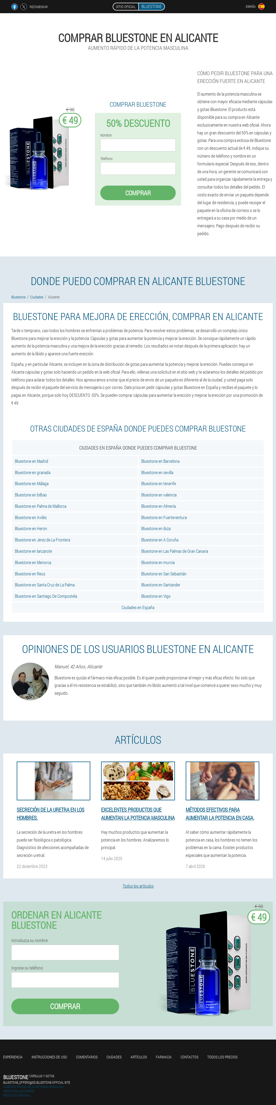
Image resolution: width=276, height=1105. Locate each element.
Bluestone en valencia (159, 495)
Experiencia (13, 1056)
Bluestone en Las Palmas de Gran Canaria (174, 551)
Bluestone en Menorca (33, 562)
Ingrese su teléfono (27, 968)
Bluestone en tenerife (158, 483)
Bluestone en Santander (160, 585)
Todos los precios (222, 1056)
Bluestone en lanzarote (33, 551)
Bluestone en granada (32, 472)
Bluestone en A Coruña (159, 540)
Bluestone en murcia (158, 562)
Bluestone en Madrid (31, 461)
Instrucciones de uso (49, 1056)
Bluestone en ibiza (156, 528)
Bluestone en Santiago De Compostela (46, 596)
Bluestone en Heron (31, 528)
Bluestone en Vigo (156, 596)
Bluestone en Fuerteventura (164, 517)
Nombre (106, 135)
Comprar (138, 193)
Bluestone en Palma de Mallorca (40, 506)
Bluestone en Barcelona (160, 461)
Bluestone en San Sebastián (164, 573)
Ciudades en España (138, 607)
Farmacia (164, 1056)
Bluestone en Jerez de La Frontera (42, 540)
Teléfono (106, 159)
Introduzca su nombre (29, 940)
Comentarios (87, 1056)
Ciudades (114, 1056)
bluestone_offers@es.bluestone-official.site (36, 1082)
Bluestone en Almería (158, 506)
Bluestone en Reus (30, 573)
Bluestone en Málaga (32, 483)
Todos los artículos (138, 886)
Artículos (138, 1056)
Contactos (189, 1056)
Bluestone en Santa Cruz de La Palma (45, 585)
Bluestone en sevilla (157, 472)
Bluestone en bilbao (31, 495)
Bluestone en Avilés (31, 517)
